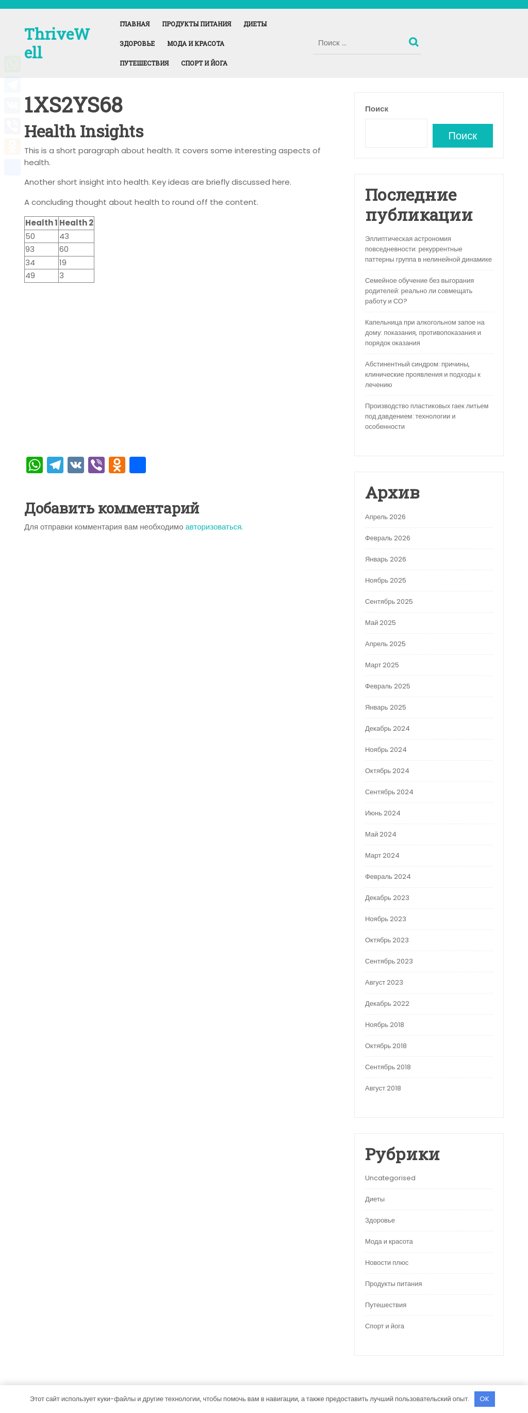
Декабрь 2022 (387, 1003)
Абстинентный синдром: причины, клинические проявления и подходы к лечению (423, 374)
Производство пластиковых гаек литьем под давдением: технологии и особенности (427, 416)
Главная (135, 24)
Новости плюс (386, 1262)
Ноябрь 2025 (385, 580)
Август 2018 (383, 1088)
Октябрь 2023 (387, 940)
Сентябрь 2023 (389, 961)
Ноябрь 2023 (385, 919)
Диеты (255, 24)
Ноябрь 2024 (386, 749)
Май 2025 (380, 623)
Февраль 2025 (387, 686)
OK (484, 1399)
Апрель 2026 (385, 517)
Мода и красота (195, 43)
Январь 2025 (385, 707)
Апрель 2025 (385, 644)
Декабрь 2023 (387, 898)
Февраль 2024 (388, 876)
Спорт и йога (204, 63)
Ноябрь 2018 (384, 1025)
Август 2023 (384, 982)
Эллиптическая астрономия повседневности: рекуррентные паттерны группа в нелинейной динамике (428, 249)
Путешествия (144, 63)
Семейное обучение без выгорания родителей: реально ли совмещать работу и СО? (419, 291)
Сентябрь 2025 (389, 601)
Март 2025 (382, 665)
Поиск (415, 39)
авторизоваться (214, 526)
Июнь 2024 (383, 813)
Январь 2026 (385, 559)
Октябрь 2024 (387, 771)
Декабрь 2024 (387, 728)
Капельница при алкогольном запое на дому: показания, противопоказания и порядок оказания (425, 332)
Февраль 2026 (387, 538)
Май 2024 (381, 834)
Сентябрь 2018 (388, 1067)
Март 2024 (382, 855)
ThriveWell (57, 43)
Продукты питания (196, 24)
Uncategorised (390, 1178)
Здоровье (137, 43)
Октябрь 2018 (386, 1046)
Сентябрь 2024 (389, 792)
